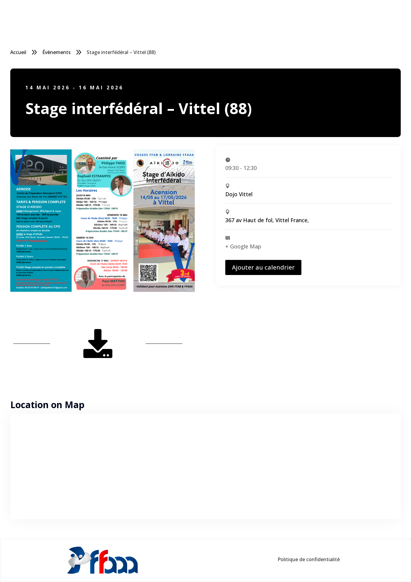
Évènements (56, 52)
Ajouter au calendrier (263, 267)
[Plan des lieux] (205, 466)
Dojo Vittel (238, 194)
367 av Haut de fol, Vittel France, (267, 220)
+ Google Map (243, 246)
